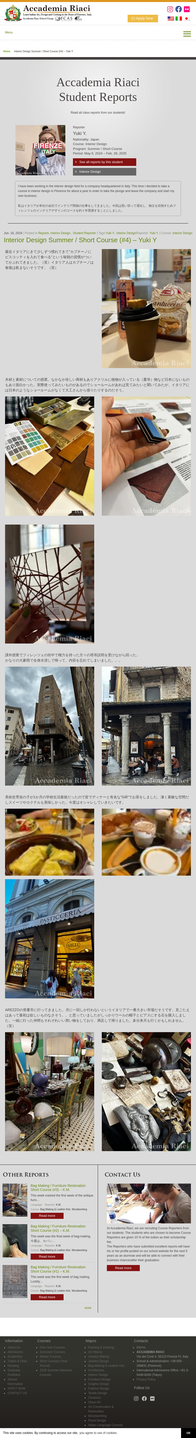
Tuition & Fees (17, 1361)
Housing (13, 1365)
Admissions (15, 1352)
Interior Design (90, 172)
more (88, 1308)
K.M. (58, 1204)
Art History (95, 1352)
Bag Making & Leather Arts (55, 1209)
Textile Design (97, 1393)
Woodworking (79, 1209)
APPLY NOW (16, 1388)
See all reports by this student (101, 162)
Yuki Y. (110, 233)
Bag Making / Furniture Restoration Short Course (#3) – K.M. (58, 1188)
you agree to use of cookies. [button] (98, 1433)
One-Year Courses (52, 1347)
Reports (43, 233)
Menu (9, 32)
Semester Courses (52, 1352)
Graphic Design (98, 1384)
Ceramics (94, 1397)
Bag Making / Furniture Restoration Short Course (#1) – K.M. (58, 1269)
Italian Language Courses (105, 1425)
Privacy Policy (145, 1379)
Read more (47, 1216)
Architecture (96, 1370)
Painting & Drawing (101, 1347)
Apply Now (144, 18)
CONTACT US (17, 1393)
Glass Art (94, 1402)
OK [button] (188, 1432)
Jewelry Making (98, 1356)
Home (6, 51)
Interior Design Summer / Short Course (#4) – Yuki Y (80, 240)
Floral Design (97, 1420)
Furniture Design (99, 1379)
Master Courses (50, 1356)
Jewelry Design (98, 1361)
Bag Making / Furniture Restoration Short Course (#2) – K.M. (58, 1228)
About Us (14, 1347)
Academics (15, 1356)
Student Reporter (84, 233)
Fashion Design (98, 1388)
